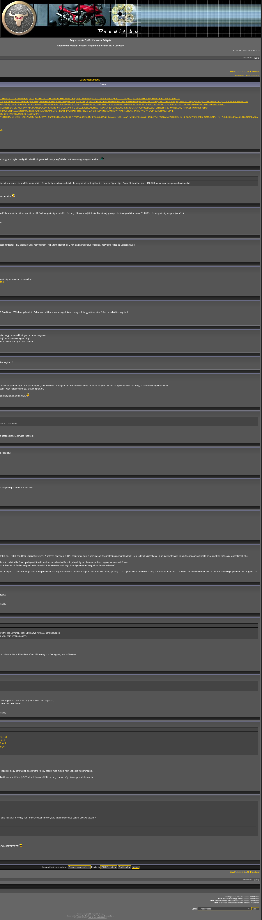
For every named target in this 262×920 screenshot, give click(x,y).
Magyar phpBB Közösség (97, 918)
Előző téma (239, 76)
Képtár (82, 45)
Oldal (232, 72)
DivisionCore (108, 916)
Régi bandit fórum (97, 45)
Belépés (106, 40)
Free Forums (99, 916)
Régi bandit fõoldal (67, 45)
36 (248, 72)
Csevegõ (119, 45)
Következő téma (252, 76)
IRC (111, 45)
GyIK (87, 40)
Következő (254, 72)
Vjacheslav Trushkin (84, 916)
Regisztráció (76, 40)
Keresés (96, 40)
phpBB (88, 914)
